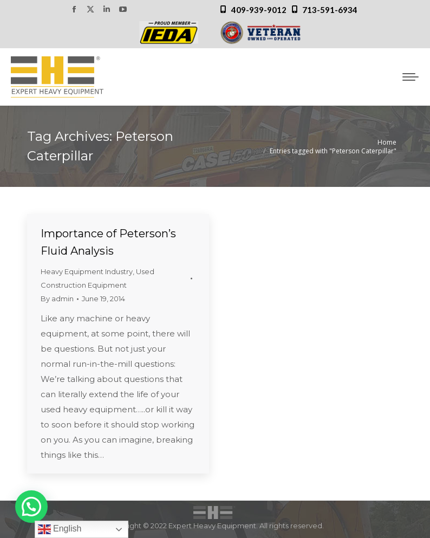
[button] (31, 506)
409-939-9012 (258, 10)
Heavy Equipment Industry (87, 271)
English (60, 529)
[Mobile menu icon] (410, 77)
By (57, 298)
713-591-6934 (329, 10)
